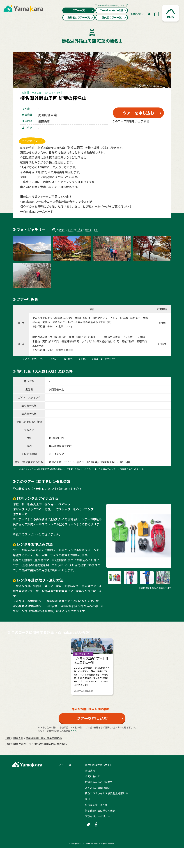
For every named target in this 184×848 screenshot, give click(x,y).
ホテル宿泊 (35, 92)
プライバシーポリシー (97, 816)
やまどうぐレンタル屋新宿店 (48, 318)
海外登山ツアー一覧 (80, 17)
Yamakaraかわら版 (111, 10)
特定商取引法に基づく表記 (100, 810)
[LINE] (156, 129)
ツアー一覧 (82, 10)
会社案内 (90, 770)
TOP (8, 738)
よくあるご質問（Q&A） (99, 788)
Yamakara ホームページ (38, 211)
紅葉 (24, 92)
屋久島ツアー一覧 (114, 17)
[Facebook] (154, 14)
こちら (73, 730)
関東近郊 (18, 738)
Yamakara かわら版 (96, 765)
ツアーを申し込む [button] (138, 113)
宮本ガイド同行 (52, 92)
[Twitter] (148, 14)
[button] (170, 13)
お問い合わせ (137, 13)
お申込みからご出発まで (99, 782)
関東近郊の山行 (22, 744)
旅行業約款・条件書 (96, 805)
